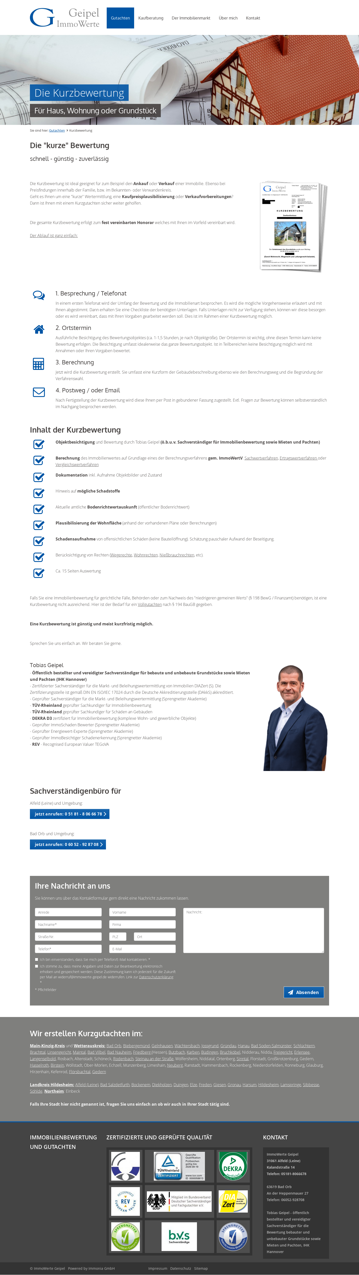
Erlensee (302, 1052)
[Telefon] (68, 949)
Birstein (57, 1065)
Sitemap (201, 1268)
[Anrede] (68, 912)
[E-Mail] (142, 949)
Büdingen (209, 1052)
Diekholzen (162, 1085)
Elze (193, 1085)
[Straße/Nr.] (68, 936)
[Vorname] (142, 912)
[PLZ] (117, 936)
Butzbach (177, 1052)
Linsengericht (59, 1052)
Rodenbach (123, 1059)
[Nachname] (68, 924)
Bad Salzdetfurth (115, 1085)
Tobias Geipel (278, 1213)
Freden (205, 1085)
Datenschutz (180, 1268)
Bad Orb (113, 1046)
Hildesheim (268, 1085)
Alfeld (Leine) (86, 1085)
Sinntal (243, 1059)
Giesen (219, 1085)
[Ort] (155, 936)
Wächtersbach (187, 1046)
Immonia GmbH (102, 1268)
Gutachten (120, 17)
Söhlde (36, 1091)
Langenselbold (43, 1059)
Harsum (250, 1085)
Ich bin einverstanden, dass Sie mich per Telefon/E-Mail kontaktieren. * (92, 959)
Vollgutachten (150, 604)
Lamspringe (290, 1085)
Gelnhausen (162, 1046)
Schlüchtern (304, 1046)
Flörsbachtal (79, 1072)
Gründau (228, 1046)
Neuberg (175, 1065)
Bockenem (140, 1085)
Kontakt (253, 17)
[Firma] (142, 924)
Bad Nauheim (119, 1052)
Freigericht (282, 1052)
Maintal (79, 1052)
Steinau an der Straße (154, 1059)
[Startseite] (64, 17)
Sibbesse (311, 1085)
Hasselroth (39, 1065)
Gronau (234, 1085)
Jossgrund (210, 1046)
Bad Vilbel (96, 1052)
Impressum (157, 1268)
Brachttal (38, 1052)
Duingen (181, 1085)
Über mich (228, 17)
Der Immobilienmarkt (191, 17)
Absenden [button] (308, 992)
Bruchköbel (230, 1052)
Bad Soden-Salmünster (271, 1046)
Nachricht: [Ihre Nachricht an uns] (253, 930)
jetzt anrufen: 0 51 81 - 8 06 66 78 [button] (68, 814)
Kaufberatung (150, 17)
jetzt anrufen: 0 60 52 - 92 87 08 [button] (66, 844)
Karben (193, 1052)
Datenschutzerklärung (156, 977)
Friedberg (142, 1052)
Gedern (99, 1072)
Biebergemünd (136, 1046)
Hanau (243, 1046)
